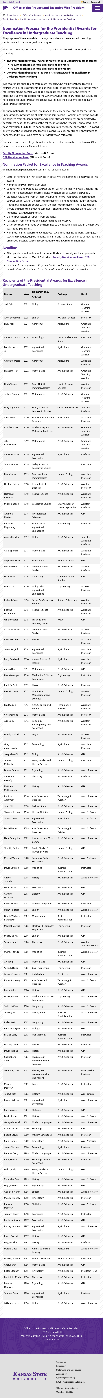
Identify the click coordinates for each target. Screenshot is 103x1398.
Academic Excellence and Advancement (63, 15)
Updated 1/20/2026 (64, 1392)
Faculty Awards (10, 19)
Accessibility (61, 1374)
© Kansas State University (67, 1388)
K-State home (11, 15)
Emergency (61, 1366)
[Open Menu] (97, 8)
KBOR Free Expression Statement (70, 1382)
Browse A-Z (95, 2)
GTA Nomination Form (16, 157)
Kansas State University (12, 2)
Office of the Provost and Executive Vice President (48, 8)
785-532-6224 (51, 1339)
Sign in (85, 2)
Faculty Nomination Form (18, 153)
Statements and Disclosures (68, 1370)
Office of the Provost (32, 15)
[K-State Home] (5, 8)
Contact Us (61, 1362)
